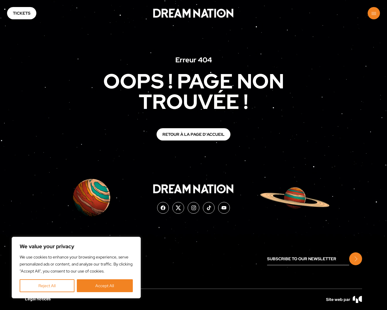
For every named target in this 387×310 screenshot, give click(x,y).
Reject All (47, 285)
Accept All (104, 285)
